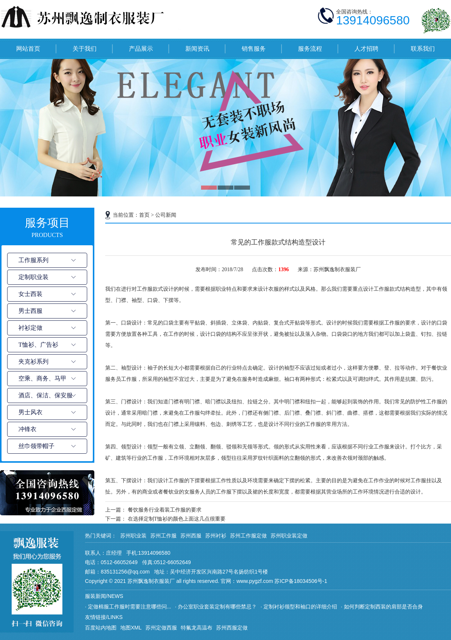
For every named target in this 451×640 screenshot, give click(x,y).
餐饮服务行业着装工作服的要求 (164, 510)
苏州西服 (190, 536)
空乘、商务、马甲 (42, 378)
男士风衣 (30, 412)
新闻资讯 (197, 48)
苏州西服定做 (232, 628)
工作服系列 (33, 260)
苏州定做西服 (161, 628)
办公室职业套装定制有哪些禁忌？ (217, 607)
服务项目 (47, 228)
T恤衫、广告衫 (38, 344)
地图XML (131, 628)
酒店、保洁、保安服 (45, 395)
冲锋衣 (27, 429)
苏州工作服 (163, 536)
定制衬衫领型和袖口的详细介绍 (300, 607)
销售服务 (254, 48)
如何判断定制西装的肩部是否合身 (383, 607)
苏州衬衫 (215, 536)
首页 (144, 215)
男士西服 (30, 311)
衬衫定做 (30, 328)
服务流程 (310, 48)
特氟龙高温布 (196, 628)
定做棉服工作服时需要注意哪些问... (129, 607)
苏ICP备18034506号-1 (300, 581)
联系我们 (423, 48)
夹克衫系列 (33, 361)
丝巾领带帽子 (36, 446)
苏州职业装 (133, 536)
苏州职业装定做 (289, 536)
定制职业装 (33, 277)
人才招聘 (366, 48)
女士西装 (30, 294)
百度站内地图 (101, 628)
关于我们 (85, 48)
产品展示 (141, 48)
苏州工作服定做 (248, 536)
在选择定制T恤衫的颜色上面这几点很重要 (177, 519)
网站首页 (28, 48)
